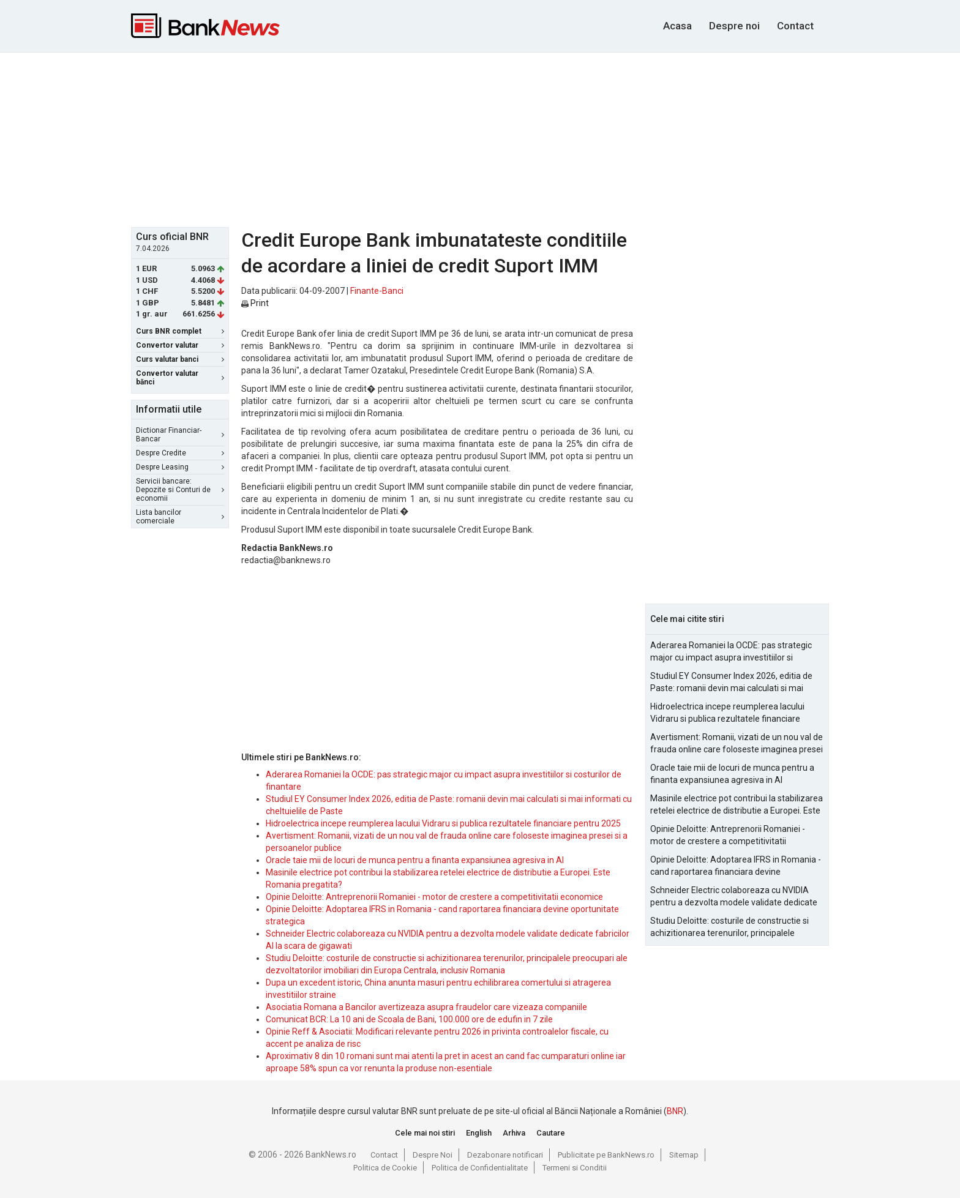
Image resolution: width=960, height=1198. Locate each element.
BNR (675, 1111)
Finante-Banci (376, 291)
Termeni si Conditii (574, 1167)
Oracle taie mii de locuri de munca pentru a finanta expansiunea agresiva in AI (415, 860)
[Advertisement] (480, 138)
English (479, 1132)
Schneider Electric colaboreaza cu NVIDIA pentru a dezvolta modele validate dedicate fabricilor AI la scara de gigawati (733, 896)
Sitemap (684, 1154)
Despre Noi (432, 1154)
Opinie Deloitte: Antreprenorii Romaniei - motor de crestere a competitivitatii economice (434, 897)
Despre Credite (180, 453)
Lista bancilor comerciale (180, 516)
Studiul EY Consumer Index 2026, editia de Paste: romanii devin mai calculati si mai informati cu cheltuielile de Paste (731, 682)
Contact (795, 26)
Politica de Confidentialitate (480, 1167)
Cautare (550, 1132)
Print (255, 303)
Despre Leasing (180, 467)
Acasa (677, 26)
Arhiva (514, 1132)
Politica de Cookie (385, 1167)
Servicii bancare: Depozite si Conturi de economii (180, 490)
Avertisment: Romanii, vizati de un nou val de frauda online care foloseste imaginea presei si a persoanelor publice (736, 743)
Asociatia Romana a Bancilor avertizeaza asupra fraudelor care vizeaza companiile (426, 1007)
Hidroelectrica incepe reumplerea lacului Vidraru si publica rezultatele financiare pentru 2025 (443, 823)
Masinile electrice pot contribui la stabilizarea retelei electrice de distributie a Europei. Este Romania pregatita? (736, 805)
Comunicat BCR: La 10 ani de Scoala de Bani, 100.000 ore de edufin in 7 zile (409, 1019)
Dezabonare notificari (505, 1154)
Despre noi (734, 26)
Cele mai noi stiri (425, 1132)
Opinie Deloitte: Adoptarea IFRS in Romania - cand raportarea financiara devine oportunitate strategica (735, 866)
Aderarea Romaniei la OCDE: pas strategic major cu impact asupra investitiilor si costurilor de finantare (731, 652)
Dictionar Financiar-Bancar (180, 434)
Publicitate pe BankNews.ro (606, 1154)
